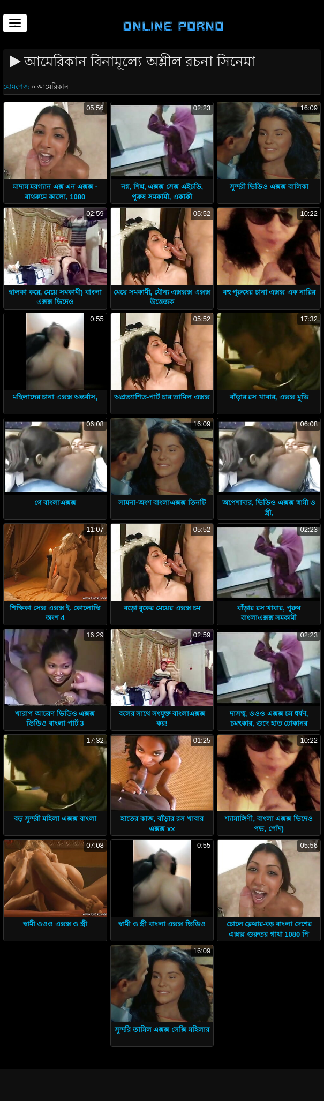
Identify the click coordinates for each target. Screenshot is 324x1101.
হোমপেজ (17, 86)
